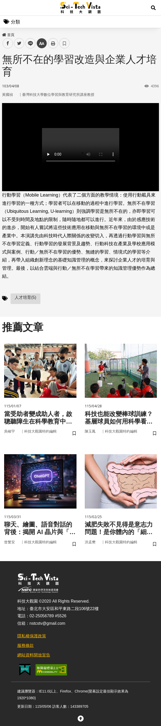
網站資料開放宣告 (33, 655)
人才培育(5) (25, 297)
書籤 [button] (64, 43)
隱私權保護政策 (31, 636)
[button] (153, 7)
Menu (7, 7)
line (29, 43)
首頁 (8, 35)
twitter (19, 43)
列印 (53, 43)
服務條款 (25, 645)
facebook (8, 43)
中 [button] (42, 43)
